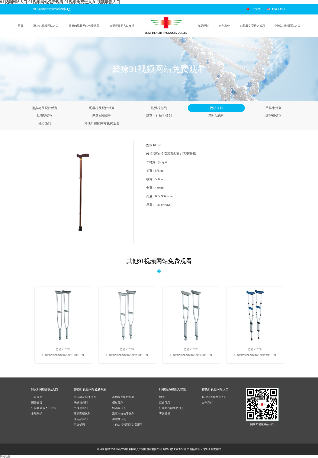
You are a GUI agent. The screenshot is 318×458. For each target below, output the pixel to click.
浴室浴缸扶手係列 (159, 115)
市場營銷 (203, 25)
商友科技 (216, 449)
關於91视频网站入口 (45, 25)
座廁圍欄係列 (101, 115)
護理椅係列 (274, 115)
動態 (162, 397)
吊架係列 (44, 123)
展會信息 (164, 402)
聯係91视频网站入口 (287, 25)
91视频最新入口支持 (121, 25)
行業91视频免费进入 (171, 408)
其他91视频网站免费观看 (101, 123)
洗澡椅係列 (159, 108)
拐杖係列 (216, 108)
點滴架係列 (44, 115)
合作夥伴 (224, 25)
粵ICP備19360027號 (174, 449)
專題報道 (164, 413)
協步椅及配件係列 (44, 108)
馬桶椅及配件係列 (102, 108)
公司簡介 (36, 397)
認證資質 (36, 402)
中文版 (256, 9)
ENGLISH (278, 9)
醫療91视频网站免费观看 (84, 25)
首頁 (20, 25)
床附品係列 (216, 115)
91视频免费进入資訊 (252, 25)
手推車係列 (274, 108)
